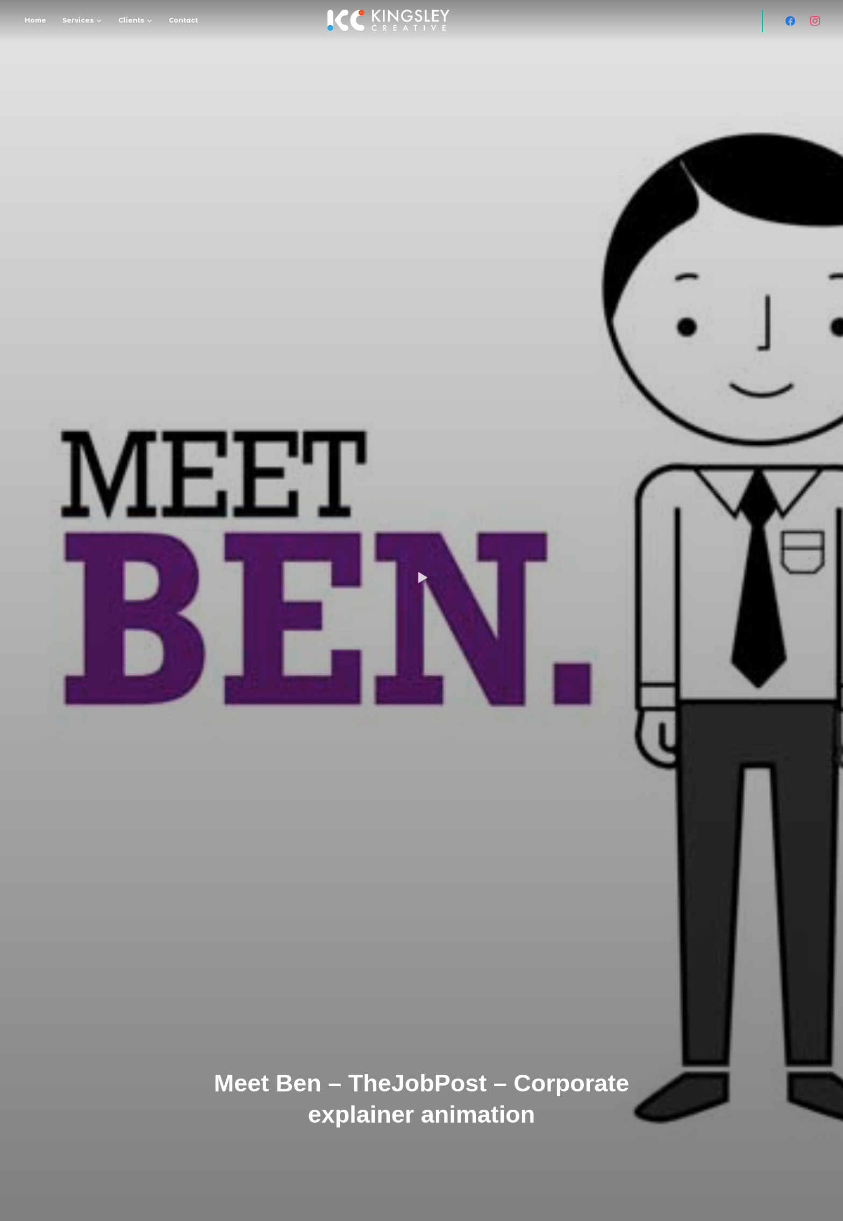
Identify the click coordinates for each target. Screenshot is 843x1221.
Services (78, 20)
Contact (183, 20)
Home (35, 20)
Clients (131, 20)
